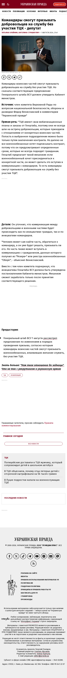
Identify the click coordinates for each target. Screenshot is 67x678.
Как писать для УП (29, 593)
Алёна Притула (43, 654)
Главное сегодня (13, 436)
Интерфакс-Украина (30, 621)
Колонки (31, 11)
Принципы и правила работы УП (36, 590)
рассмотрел (50, 338)
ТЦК (5, 375)
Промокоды (26, 599)
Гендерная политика (30, 586)
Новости (6, 11)
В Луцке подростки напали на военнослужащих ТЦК (32, 481)
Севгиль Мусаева (41, 651)
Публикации (19, 11)
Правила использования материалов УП (40, 580)
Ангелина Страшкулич (29, 33)
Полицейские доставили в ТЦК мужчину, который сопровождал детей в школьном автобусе (33, 464)
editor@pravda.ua (41, 656)
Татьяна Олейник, (10, 33)
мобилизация (16, 375)
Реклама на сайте (29, 573)
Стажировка (26, 596)
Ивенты (53, 11)
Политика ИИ (27, 583)
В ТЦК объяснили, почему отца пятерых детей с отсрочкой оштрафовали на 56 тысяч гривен (31, 472)
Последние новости (15, 498)
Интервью (43, 11)
